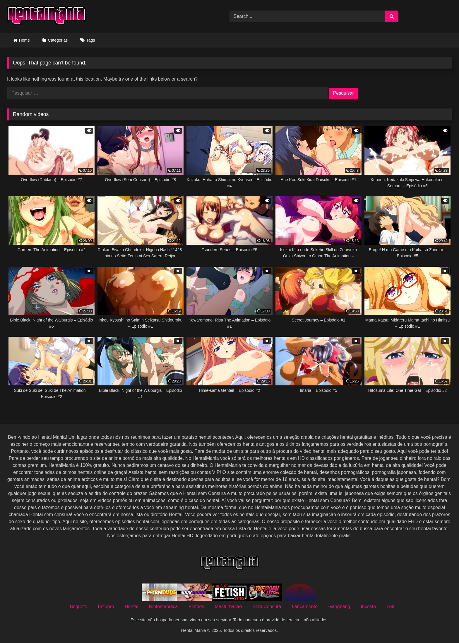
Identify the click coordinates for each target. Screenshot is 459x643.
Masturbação (228, 606)
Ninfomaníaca (163, 606)
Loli (390, 606)
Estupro (106, 606)
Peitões (196, 606)
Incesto (368, 606)
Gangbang (339, 606)
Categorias (58, 40)
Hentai (131, 606)
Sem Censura (267, 606)
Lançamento (305, 606)
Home (24, 40)
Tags (90, 40)
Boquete (78, 606)
